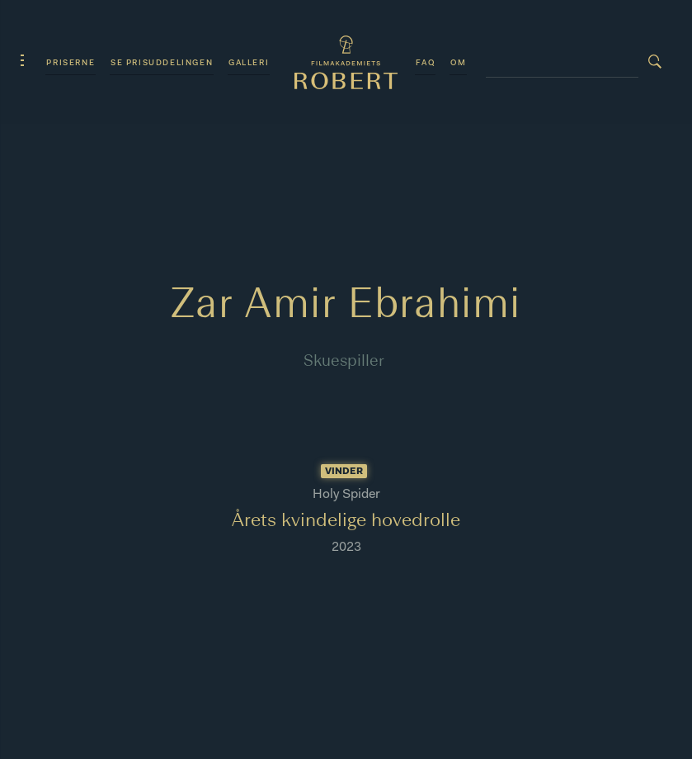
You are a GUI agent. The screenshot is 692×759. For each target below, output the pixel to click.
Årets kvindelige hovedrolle (346, 521)
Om (458, 63)
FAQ (425, 63)
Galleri (248, 63)
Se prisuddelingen (162, 63)
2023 (346, 547)
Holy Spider (346, 494)
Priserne (70, 63)
